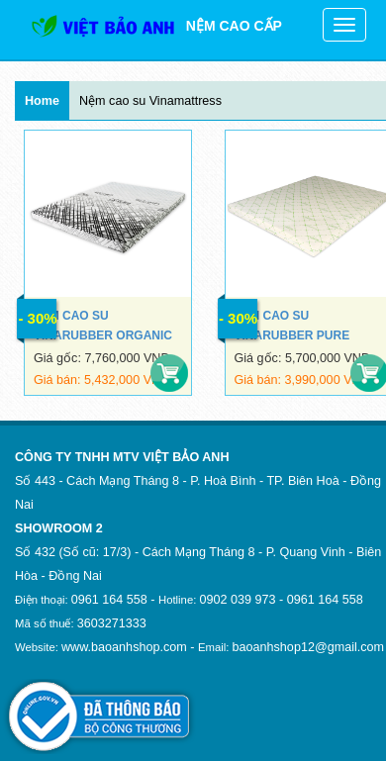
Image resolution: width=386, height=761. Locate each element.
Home (42, 101)
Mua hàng (169, 373)
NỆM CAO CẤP (156, 26)
